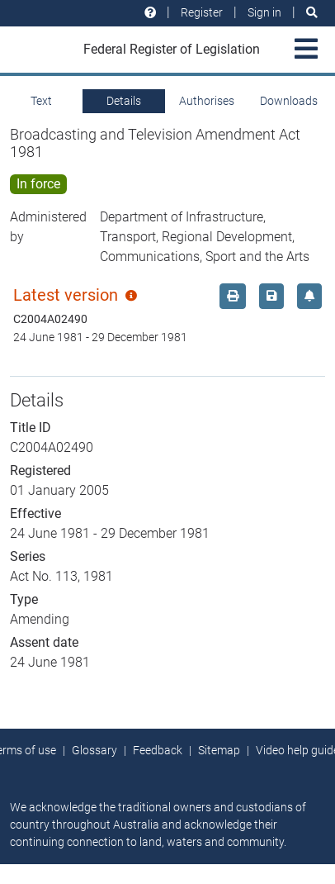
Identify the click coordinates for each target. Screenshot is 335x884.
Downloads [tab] (289, 100)
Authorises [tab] (206, 100)
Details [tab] (123, 100)
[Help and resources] (150, 13)
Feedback (157, 750)
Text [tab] (41, 100)
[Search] (312, 13)
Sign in (264, 12)
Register (202, 12)
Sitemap (219, 750)
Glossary (94, 750)
